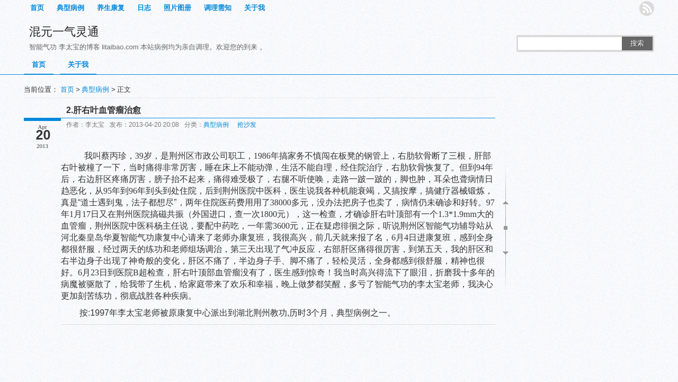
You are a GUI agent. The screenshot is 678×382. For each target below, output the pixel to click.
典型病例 (70, 8)
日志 (144, 8)
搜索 (637, 43)
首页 (37, 8)
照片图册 (177, 8)
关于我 (254, 8)
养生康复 (110, 8)
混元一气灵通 (64, 31)
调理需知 (217, 8)
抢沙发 (246, 124)
